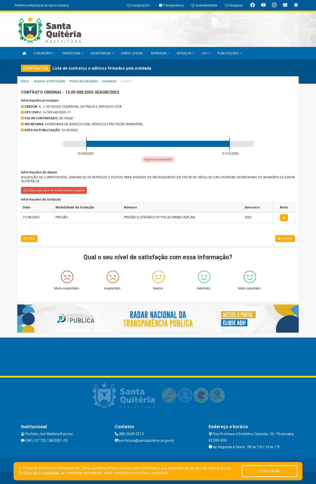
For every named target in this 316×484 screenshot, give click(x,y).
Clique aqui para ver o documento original (53, 190)
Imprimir (285, 238)
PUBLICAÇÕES (229, 53)
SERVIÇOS (185, 53)
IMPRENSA (160, 53)
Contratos (109, 81)
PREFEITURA (72, 53)
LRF (206, 53)
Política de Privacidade (39, 472)
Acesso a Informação (49, 81)
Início (25, 81)
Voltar (29, 238)
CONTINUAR (269, 471)
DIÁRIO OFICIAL (132, 53)
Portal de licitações (84, 81)
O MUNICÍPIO (44, 53)
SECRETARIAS (102, 53)
